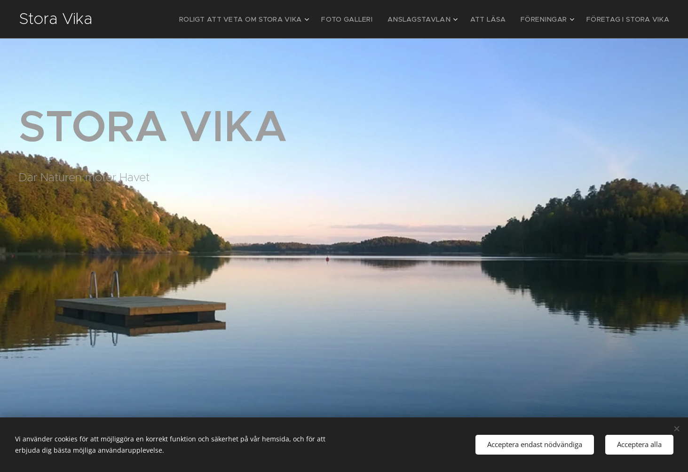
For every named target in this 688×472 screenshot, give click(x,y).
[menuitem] (274, 19)
